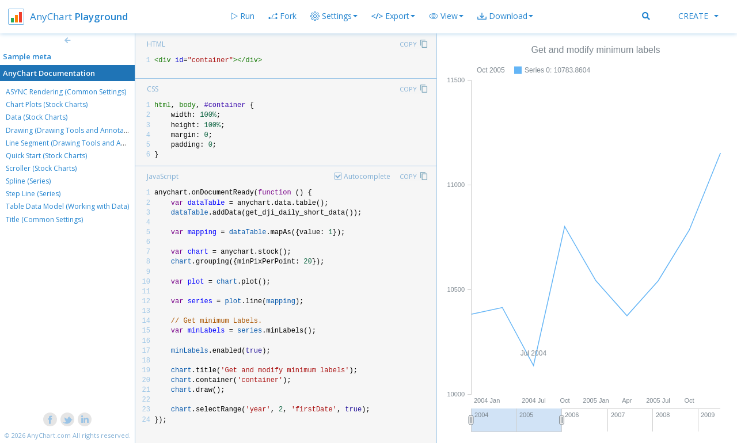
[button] (446, 16)
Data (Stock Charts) (36, 117)
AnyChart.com (49, 435)
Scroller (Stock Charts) (41, 168)
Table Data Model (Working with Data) (67, 206)
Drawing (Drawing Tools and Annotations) (74, 130)
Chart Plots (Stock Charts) (47, 104)
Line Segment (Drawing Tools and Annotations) (82, 143)
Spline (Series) (28, 181)
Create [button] (698, 15)
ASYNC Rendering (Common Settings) (66, 92)
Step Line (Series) (33, 193)
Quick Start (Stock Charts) (46, 156)
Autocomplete (367, 176)
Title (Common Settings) (44, 219)
